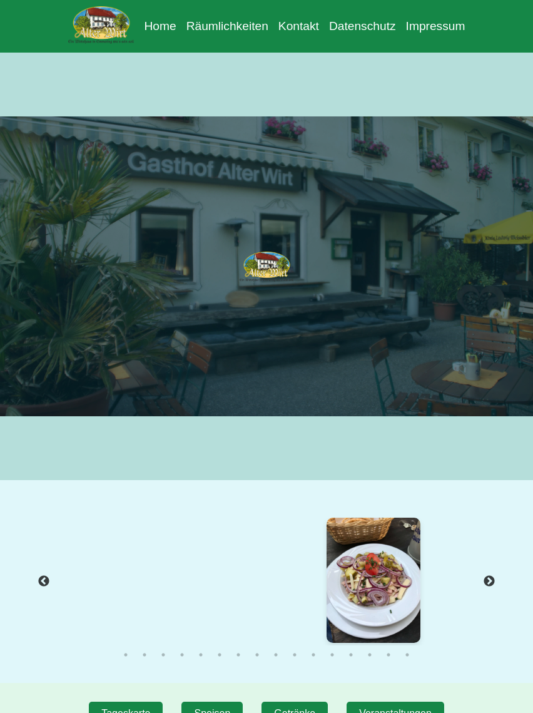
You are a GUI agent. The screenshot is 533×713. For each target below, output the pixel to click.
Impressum (435, 26)
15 (388, 655)
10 (294, 655)
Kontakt (298, 26)
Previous (44, 581)
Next (489, 581)
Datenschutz (362, 26)
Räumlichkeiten (227, 26)
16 (407, 655)
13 (351, 655)
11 (313, 655)
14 (369, 655)
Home (160, 26)
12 (332, 655)
